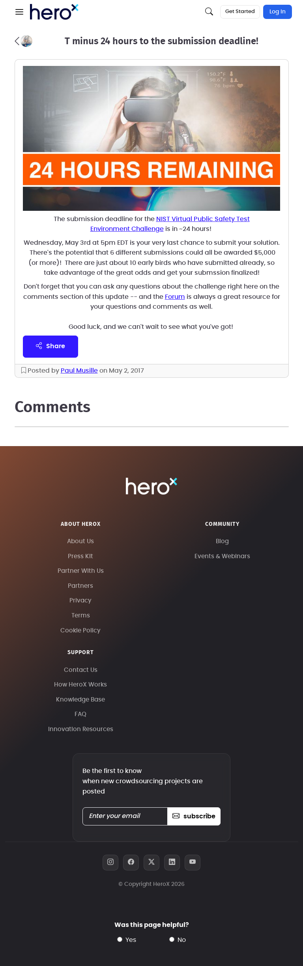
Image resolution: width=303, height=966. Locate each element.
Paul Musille (79, 371)
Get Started (240, 11)
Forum (175, 297)
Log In (277, 12)
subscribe (193, 816)
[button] (19, 12)
